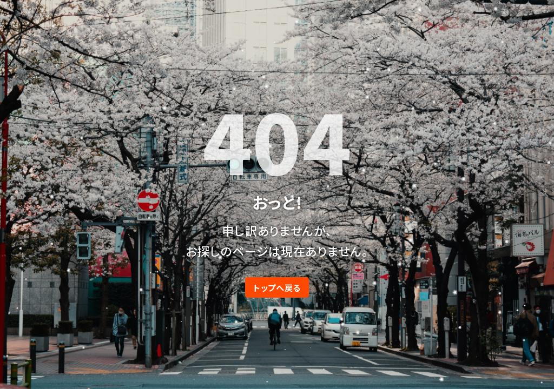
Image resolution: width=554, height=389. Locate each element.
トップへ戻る (277, 287)
